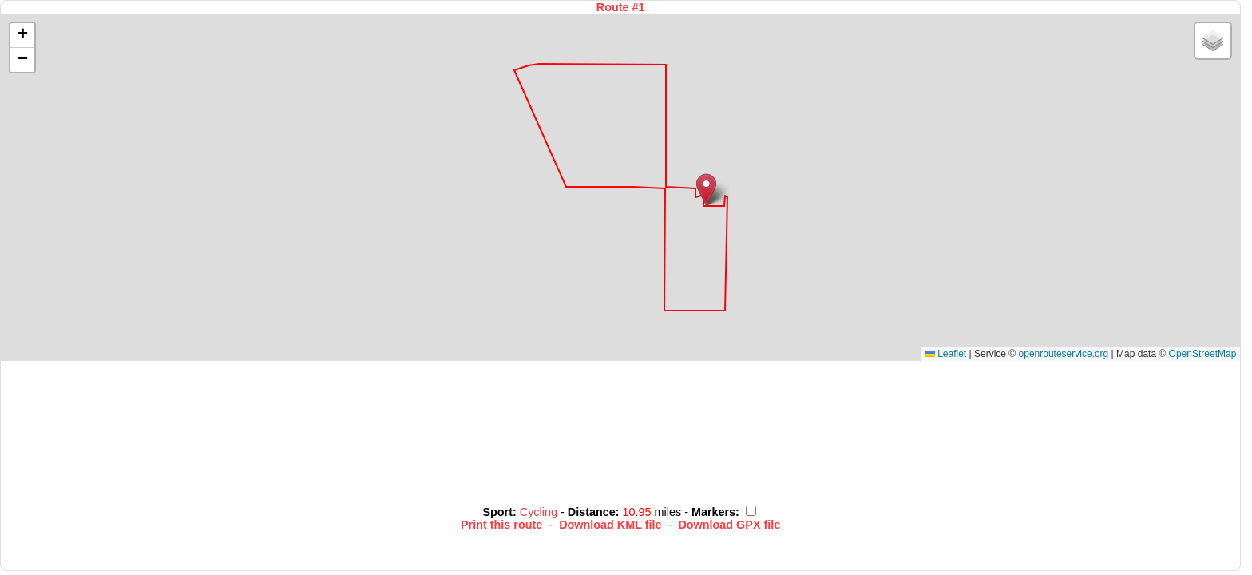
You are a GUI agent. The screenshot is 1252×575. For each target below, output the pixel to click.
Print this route (501, 524)
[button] (706, 189)
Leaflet (945, 353)
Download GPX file (729, 524)
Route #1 (620, 7)
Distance (592, 512)
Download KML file (610, 524)
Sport (497, 512)
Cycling (540, 512)
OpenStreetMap (1203, 353)
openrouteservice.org (1064, 353)
